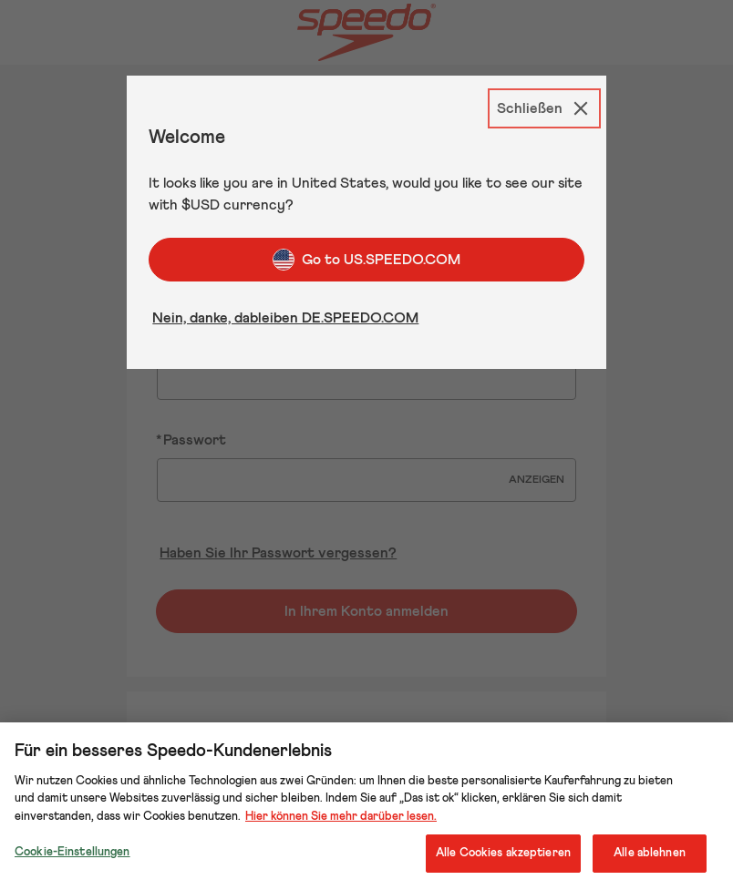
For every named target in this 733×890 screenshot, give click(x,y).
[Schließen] (544, 108)
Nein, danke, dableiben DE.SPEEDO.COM (285, 318)
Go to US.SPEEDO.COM (366, 260)
